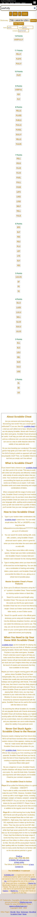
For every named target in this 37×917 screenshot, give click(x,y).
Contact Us (19, 867)
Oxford (23, 2)
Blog (3, 2)
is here (31, 864)
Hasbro (5, 891)
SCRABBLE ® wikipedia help (19, 860)
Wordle (12, 2)
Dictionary (17, 2)
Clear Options (18, 23)
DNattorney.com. (26, 902)
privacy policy (19, 862)
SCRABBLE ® (9, 875)
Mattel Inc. (32, 883)
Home (7, 2)
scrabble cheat (29, 426)
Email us (19, 856)
